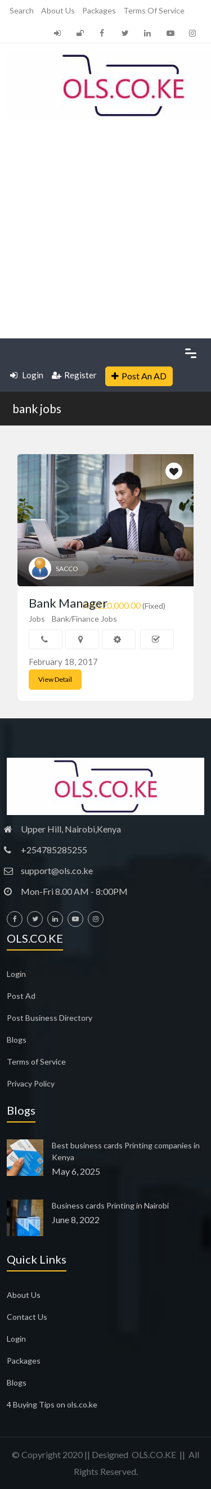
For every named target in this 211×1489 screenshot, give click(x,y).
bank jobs (36, 408)
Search (22, 10)
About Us (58, 10)
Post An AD (139, 375)
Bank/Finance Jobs (84, 618)
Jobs (37, 618)
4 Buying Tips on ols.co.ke (52, 1404)
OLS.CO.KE (154, 1454)
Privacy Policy (31, 1083)
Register (74, 375)
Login (26, 375)
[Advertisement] (105, 227)
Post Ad (21, 996)
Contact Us (27, 1316)
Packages (99, 10)
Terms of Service (154, 10)
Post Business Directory (49, 1017)
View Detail (55, 679)
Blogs (16, 1039)
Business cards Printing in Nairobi (110, 1205)
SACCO (67, 568)
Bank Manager (68, 602)
